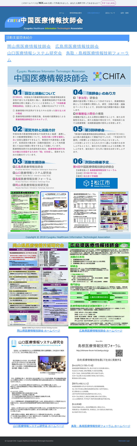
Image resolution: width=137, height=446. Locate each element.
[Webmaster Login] (124, 441)
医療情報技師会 (35, 47)
